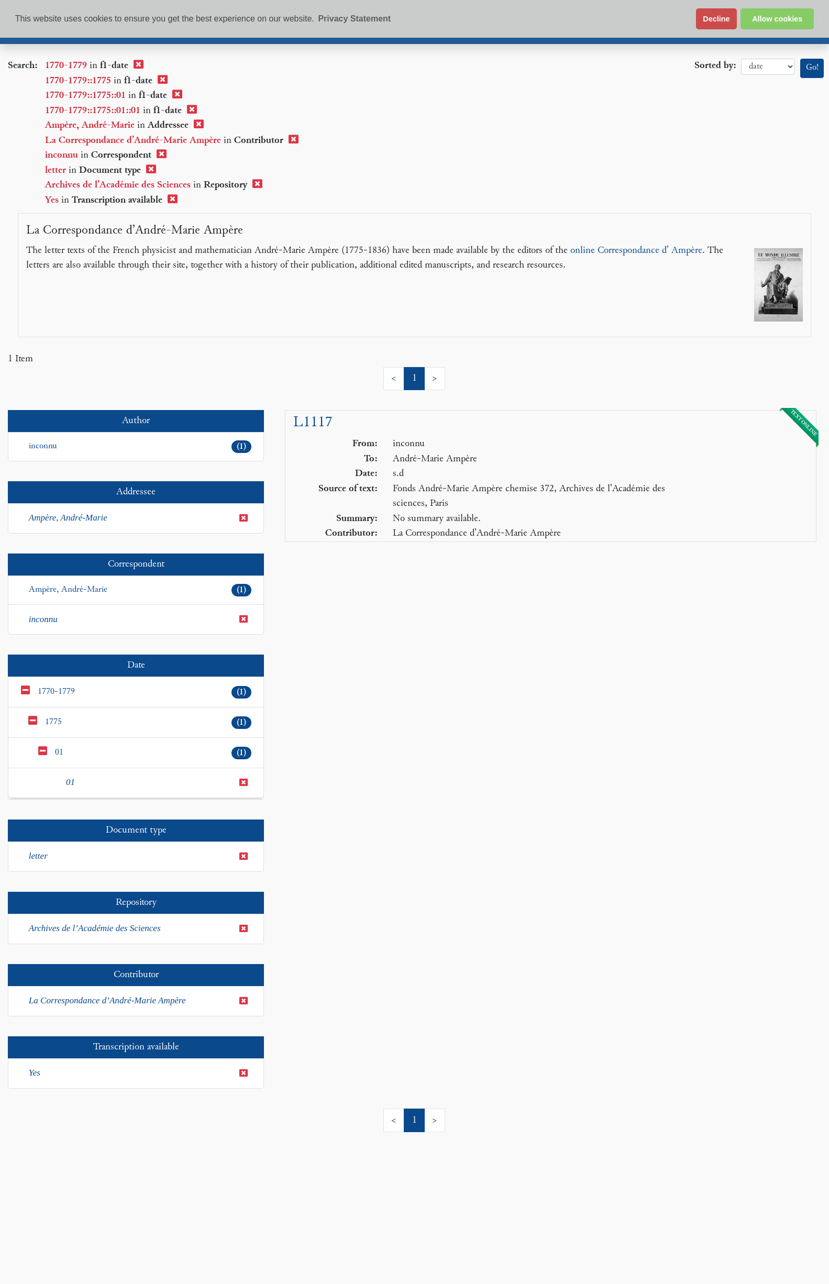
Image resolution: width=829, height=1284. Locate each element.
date (768, 67)
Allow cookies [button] (777, 19)
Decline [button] (716, 19)
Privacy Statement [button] (354, 18)
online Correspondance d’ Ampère (636, 251)
